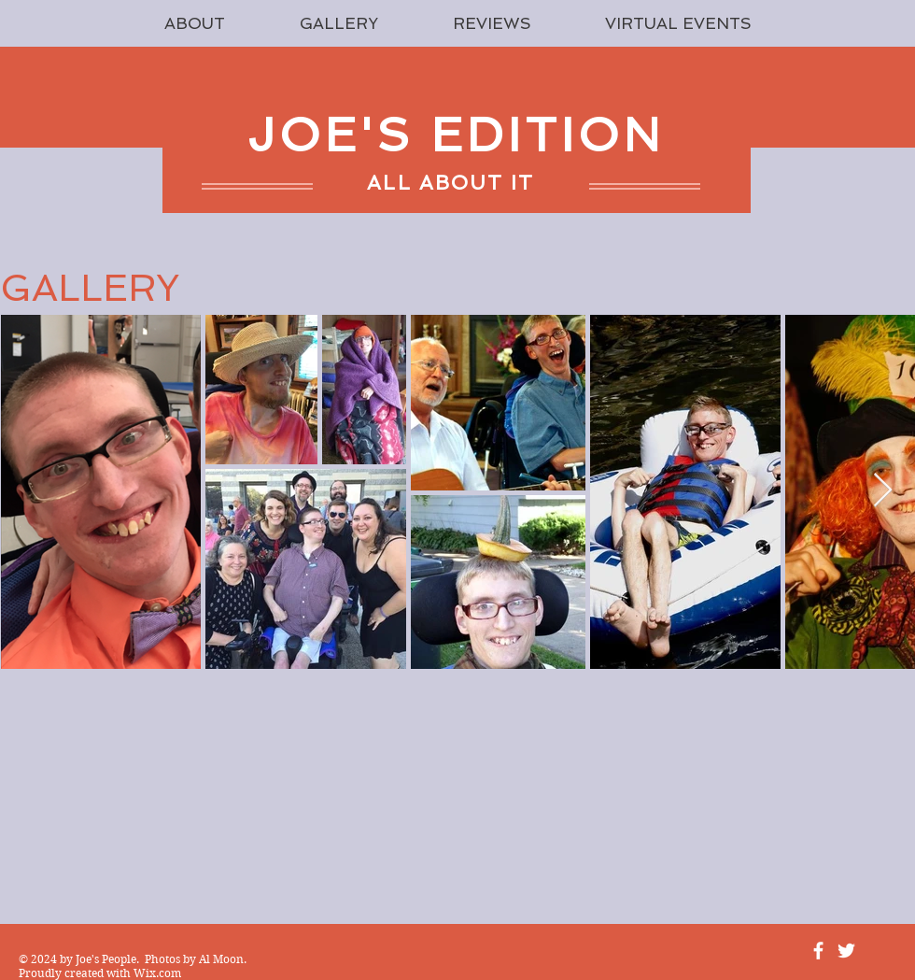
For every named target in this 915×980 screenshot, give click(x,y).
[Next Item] (883, 491)
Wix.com (157, 973)
